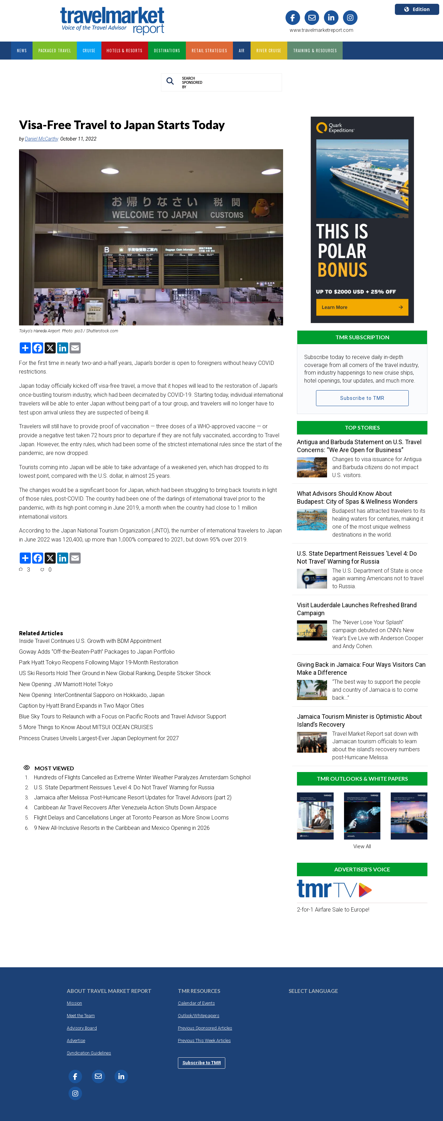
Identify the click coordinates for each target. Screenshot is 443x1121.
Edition (417, 9)
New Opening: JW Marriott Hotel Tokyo (66, 684)
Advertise (76, 1040)
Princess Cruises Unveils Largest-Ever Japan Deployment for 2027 (99, 738)
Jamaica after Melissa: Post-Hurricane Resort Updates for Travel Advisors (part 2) (133, 797)
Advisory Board (82, 1028)
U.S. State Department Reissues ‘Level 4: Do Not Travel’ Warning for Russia (124, 787)
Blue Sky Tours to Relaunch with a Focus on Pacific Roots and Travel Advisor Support (122, 716)
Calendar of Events (196, 1003)
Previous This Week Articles (204, 1040)
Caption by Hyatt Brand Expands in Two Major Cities (81, 705)
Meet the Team (81, 1015)
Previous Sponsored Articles (205, 1028)
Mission (74, 1003)
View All (362, 846)
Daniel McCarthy (41, 139)
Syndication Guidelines (89, 1053)
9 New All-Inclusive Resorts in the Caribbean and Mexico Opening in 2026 (122, 828)
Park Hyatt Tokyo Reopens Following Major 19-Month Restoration (98, 662)
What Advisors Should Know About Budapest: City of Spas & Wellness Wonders (358, 497)
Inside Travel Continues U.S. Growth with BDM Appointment (90, 641)
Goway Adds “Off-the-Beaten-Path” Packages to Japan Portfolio (97, 651)
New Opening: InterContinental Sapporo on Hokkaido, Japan (91, 695)
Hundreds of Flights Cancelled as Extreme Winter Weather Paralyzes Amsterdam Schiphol (142, 777)
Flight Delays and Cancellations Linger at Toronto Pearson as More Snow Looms (131, 817)
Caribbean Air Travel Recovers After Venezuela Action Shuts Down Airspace (125, 807)
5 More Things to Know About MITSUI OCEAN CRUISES (86, 727)
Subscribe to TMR (362, 398)
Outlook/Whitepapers (198, 1015)
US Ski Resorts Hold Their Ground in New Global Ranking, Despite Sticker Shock (115, 673)
